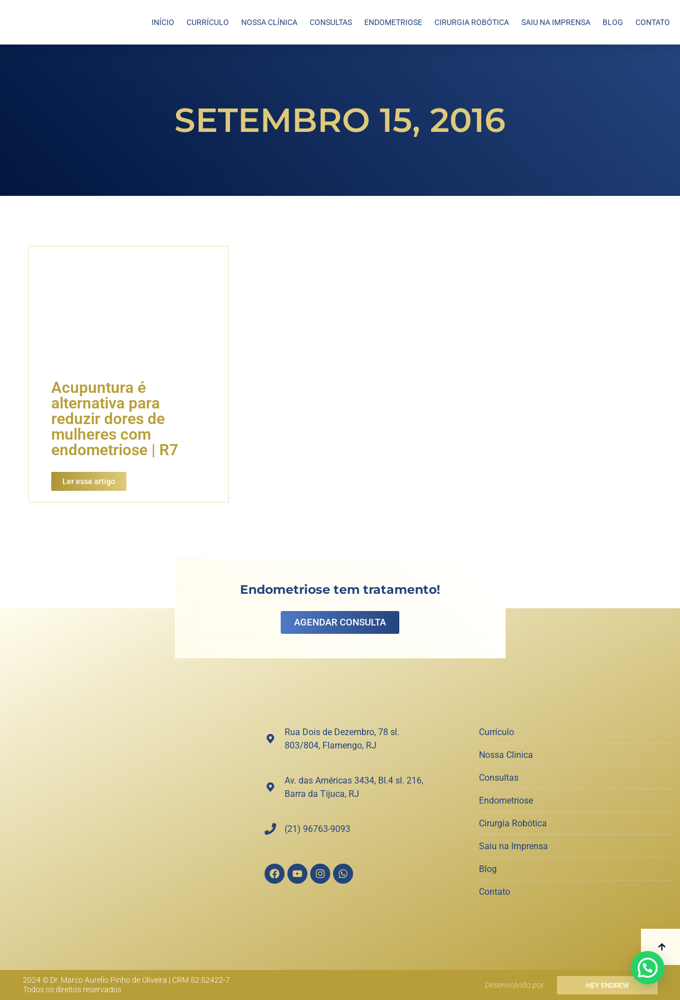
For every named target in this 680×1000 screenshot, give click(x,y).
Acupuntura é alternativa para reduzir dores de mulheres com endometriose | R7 (114, 418)
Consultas (331, 22)
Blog (613, 22)
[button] (647, 967)
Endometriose (393, 22)
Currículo (208, 22)
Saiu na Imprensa (555, 22)
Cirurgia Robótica (471, 22)
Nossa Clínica (269, 22)
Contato (652, 22)
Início (162, 22)
